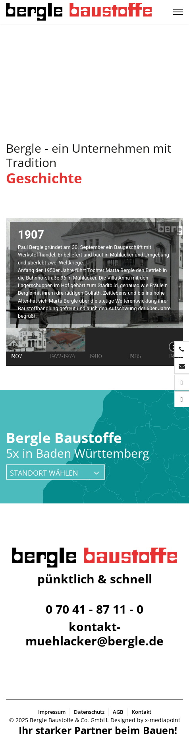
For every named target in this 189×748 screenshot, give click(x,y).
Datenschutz (89, 711)
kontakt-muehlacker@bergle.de (94, 633)
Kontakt (141, 711)
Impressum (52, 711)
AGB (118, 711)
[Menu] (178, 12)
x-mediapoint (162, 720)
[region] (94, 292)
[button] (26, 347)
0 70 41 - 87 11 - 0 (94, 609)
